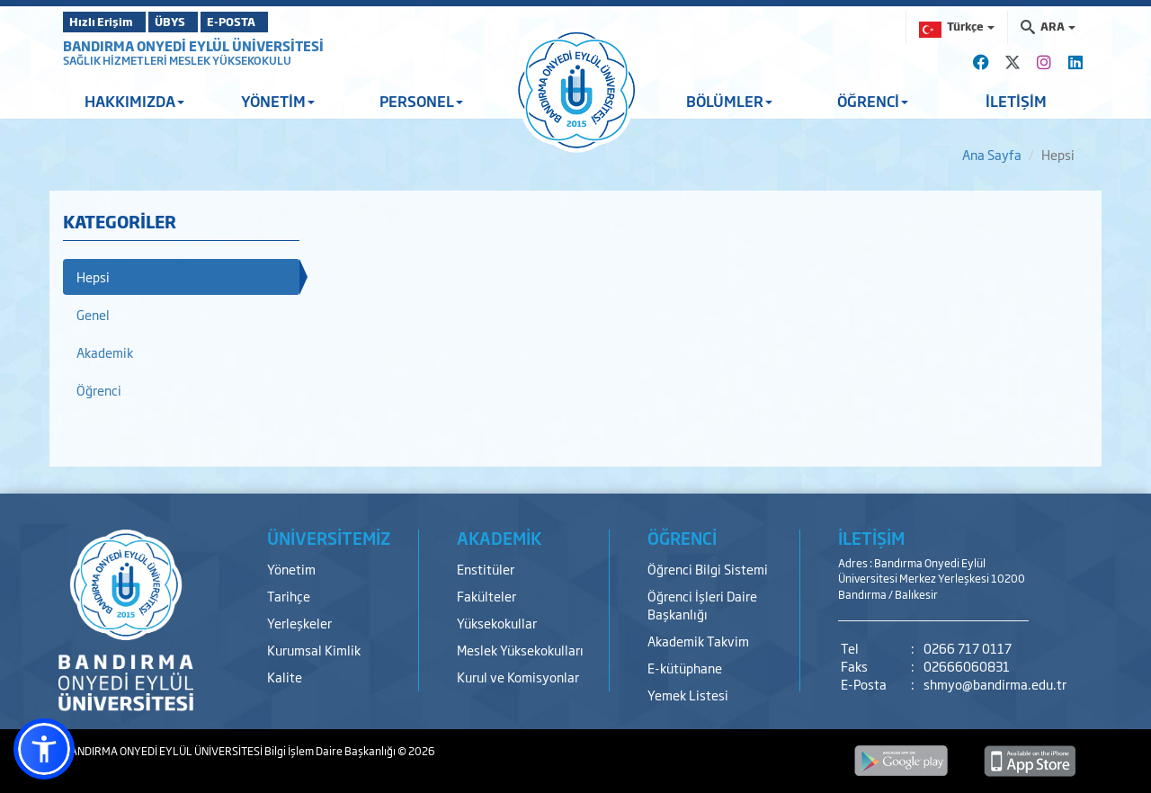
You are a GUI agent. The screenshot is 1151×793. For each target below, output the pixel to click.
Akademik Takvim (698, 640)
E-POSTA (278, 21)
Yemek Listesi (687, 694)
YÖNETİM (278, 100)
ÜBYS (195, 21)
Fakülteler (486, 595)
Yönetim (291, 568)
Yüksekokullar (497, 622)
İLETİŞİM (1016, 100)
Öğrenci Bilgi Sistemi (707, 568)
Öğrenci (98, 389)
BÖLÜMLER (729, 100)
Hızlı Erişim (107, 21)
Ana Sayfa (992, 154)
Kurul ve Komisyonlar (518, 676)
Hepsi (93, 276)
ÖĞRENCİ (872, 100)
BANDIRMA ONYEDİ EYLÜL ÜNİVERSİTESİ (193, 45)
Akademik (104, 352)
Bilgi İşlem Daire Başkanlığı (330, 751)
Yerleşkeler (299, 622)
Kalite (284, 676)
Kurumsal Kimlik (314, 649)
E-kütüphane (684, 667)
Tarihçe (288, 595)
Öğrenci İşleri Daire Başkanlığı (702, 604)
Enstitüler (485, 568)
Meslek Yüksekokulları (520, 649)
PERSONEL (421, 100)
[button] (44, 749)
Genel (93, 314)
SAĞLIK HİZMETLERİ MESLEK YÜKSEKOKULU (177, 60)
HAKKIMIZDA (134, 100)
